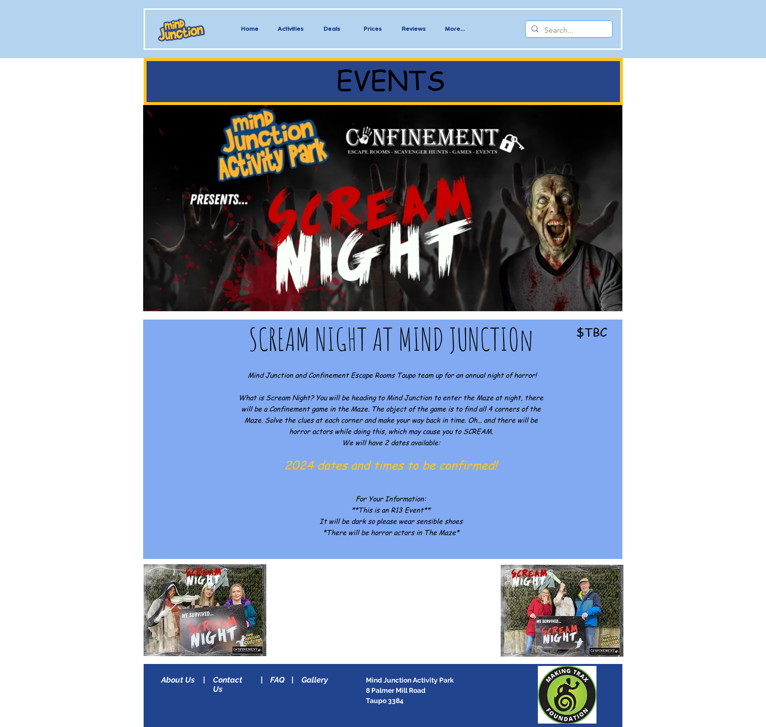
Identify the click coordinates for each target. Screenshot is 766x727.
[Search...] (568, 30)
